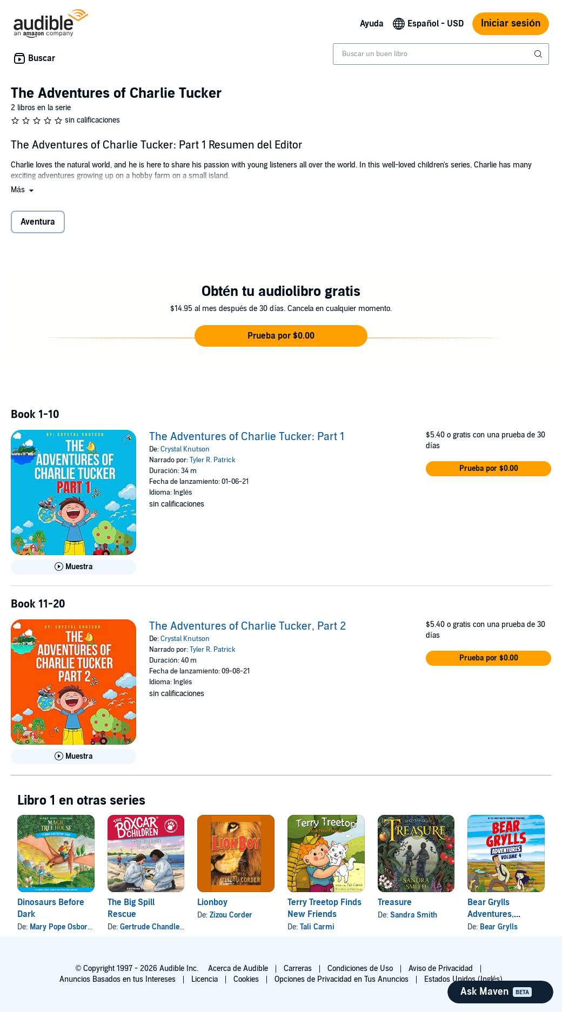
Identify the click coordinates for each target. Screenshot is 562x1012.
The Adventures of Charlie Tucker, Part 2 (247, 626)
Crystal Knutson (185, 449)
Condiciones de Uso (360, 968)
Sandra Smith (413, 915)
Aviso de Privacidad (441, 968)
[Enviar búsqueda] (539, 54)
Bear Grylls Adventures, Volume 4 (490, 914)
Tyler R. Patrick (213, 460)
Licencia (204, 979)
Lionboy (212, 902)
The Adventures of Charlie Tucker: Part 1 (246, 436)
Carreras (298, 968)
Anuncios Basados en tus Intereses (117, 979)
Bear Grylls (499, 927)
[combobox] (441, 54)
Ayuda (372, 23)
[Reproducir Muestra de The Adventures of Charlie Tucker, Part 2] (73, 756)
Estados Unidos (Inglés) (463, 979)
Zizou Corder (231, 915)
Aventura (38, 222)
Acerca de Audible (238, 968)
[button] (23, 189)
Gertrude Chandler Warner (164, 927)
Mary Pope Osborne (63, 927)
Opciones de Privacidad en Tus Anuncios (342, 979)
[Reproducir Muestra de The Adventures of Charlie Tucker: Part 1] (73, 567)
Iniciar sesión (510, 23)
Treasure (395, 902)
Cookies (246, 979)
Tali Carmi (317, 927)
